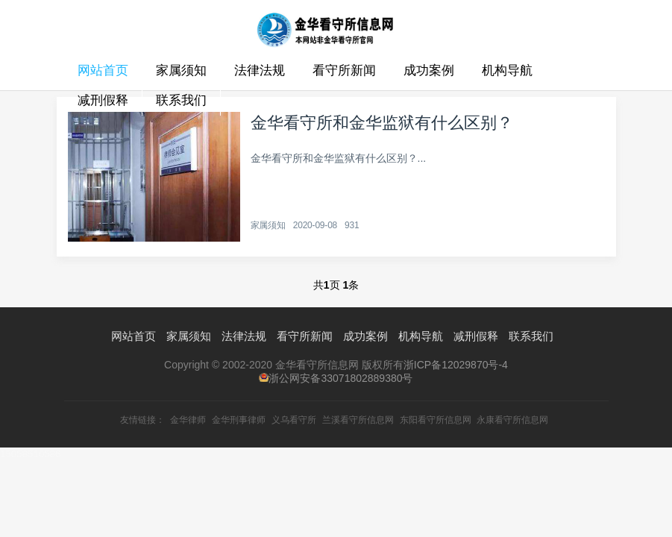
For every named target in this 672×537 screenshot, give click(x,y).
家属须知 (181, 70)
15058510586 (30, 453)
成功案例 (428, 70)
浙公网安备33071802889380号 (340, 378)
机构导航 (507, 70)
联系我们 (181, 100)
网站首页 (103, 70)
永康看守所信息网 (512, 420)
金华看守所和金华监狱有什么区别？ (382, 122)
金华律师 (188, 420)
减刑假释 (103, 100)
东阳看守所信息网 (435, 420)
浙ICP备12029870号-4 (455, 365)
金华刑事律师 (239, 420)
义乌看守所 (293, 420)
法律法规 (259, 70)
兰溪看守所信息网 (358, 420)
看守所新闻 (344, 70)
